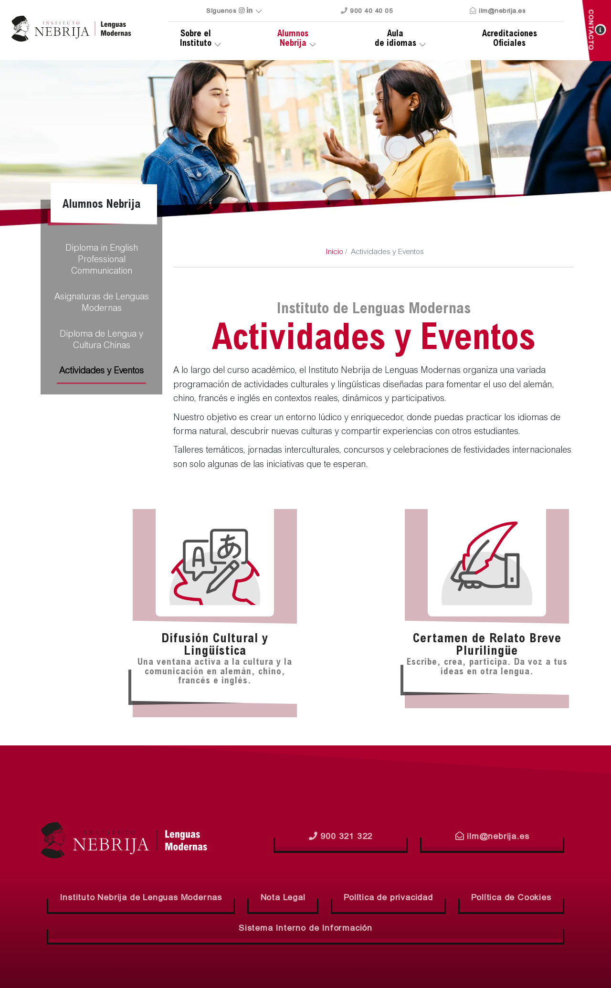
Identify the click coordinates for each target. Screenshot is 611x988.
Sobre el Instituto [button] (195, 39)
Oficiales (509, 39)
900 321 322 (340, 836)
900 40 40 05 (367, 11)
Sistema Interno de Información (305, 928)
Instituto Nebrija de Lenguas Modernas (141, 898)
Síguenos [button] (229, 11)
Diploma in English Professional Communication (101, 260)
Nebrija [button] (293, 39)
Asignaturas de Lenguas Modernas (101, 303)
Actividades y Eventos (101, 371)
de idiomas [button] (395, 39)
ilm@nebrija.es (498, 11)
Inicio (334, 252)
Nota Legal (283, 898)
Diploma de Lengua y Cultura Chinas (101, 340)
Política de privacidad (388, 898)
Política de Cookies (511, 898)
